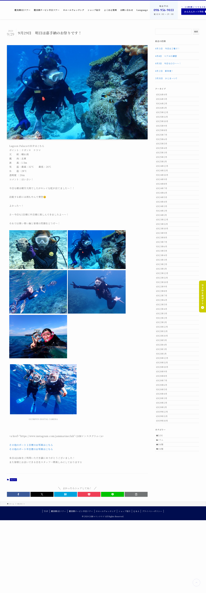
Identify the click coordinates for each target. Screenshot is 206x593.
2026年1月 (163, 113)
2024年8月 (163, 215)
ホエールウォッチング (106, 584)
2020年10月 (164, 462)
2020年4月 (163, 498)
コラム (162, 557)
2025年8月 (163, 143)
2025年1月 (163, 185)
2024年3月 (163, 245)
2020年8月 (163, 474)
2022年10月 (164, 348)
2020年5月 (163, 492)
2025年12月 (164, 119)
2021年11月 (163, 414)
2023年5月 (163, 305)
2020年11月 (163, 456)
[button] (18, 494)
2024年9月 (163, 209)
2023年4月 (163, 312)
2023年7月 (163, 293)
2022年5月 (163, 378)
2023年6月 (163, 299)
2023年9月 (163, 281)
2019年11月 (163, 528)
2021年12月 (163, 408)
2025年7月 (163, 149)
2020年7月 (163, 480)
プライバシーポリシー (152, 584)
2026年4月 (163, 95)
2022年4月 (163, 384)
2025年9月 (163, 137)
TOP (46, 584)
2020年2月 (163, 510)
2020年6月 (163, 486)
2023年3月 (163, 317)
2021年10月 (163, 420)
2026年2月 (163, 107)
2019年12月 (163, 522)
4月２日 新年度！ (164, 70)
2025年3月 (163, 173)
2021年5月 (163, 426)
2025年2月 (163, 179)
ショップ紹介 (125, 584)
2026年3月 (163, 101)
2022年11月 (163, 342)
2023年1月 (163, 329)
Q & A (136, 584)
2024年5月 (163, 233)
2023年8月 (163, 287)
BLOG (13, 479)
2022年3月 (163, 390)
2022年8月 (163, 360)
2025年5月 (163, 161)
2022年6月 (163, 372)
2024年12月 (164, 191)
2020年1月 (163, 516)
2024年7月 (163, 221)
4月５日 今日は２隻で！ (167, 48)
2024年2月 (163, 251)
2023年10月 (164, 275)
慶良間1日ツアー (58, 584)
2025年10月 (164, 131)
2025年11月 (163, 125)
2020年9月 (163, 468)
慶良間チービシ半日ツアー (81, 584)
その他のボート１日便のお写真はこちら (31, 445)
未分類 (162, 563)
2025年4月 (163, 167)
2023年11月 (163, 269)
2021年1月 (163, 444)
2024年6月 (163, 227)
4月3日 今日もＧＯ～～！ (168, 63)
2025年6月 (163, 155)
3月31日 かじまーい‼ (166, 78)
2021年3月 (163, 438)
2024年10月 (164, 203)
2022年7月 (163, 366)
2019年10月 (163, 534)
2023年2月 (163, 324)
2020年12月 (164, 450)
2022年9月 (163, 354)
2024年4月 (163, 239)
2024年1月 (163, 257)
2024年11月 (163, 197)
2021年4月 (163, 432)
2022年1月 (163, 402)
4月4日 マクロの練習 (166, 56)
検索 (196, 31)
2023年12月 (164, 263)
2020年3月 (163, 504)
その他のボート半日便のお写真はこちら (31, 449)
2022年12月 (164, 336)
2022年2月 (163, 396)
